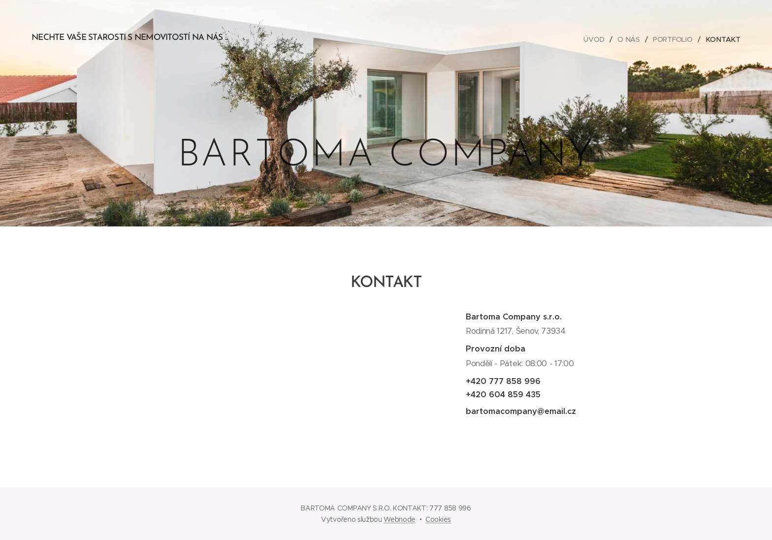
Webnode (400, 519)
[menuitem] (596, 39)
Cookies (438, 519)
